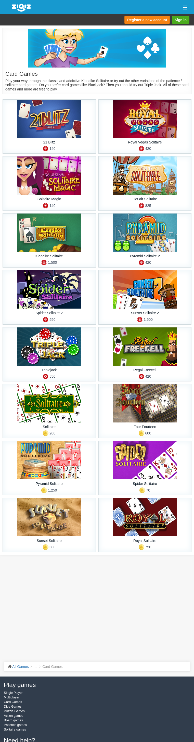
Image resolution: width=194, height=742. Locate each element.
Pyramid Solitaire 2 (145, 256)
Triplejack (49, 370)
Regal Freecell (144, 370)
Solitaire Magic (49, 199)
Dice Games (12, 706)
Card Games (13, 702)
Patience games (15, 725)
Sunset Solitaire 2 (145, 313)
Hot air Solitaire (145, 199)
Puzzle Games (14, 711)
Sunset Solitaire (49, 541)
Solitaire (49, 427)
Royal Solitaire (144, 541)
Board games (13, 720)
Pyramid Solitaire (49, 484)
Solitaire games (15, 729)
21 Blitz (49, 142)
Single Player (13, 693)
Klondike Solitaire (49, 256)
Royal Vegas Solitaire (145, 142)
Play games (20, 684)
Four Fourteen (145, 427)
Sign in (181, 20)
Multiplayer (11, 697)
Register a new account (147, 20)
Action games (13, 716)
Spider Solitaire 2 (49, 313)
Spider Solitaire (145, 484)
